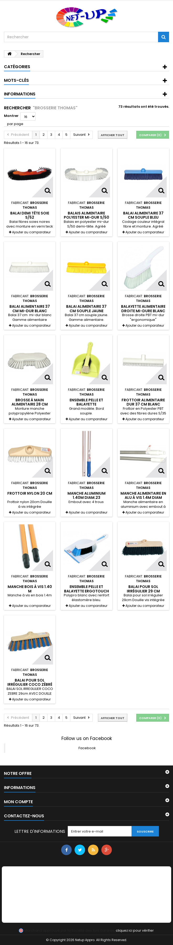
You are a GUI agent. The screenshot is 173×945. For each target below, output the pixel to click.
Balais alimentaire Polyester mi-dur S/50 (86, 215)
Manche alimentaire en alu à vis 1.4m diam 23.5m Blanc (143, 498)
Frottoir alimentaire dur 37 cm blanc (143, 402)
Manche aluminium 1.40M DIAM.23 (86, 495)
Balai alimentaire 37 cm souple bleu (143, 215)
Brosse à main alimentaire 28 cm (30, 402)
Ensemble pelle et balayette (86, 402)
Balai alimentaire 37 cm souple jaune (86, 308)
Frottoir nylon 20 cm (29, 493)
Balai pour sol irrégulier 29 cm (143, 588)
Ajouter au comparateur (31, 232)
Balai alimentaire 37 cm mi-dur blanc (29, 308)
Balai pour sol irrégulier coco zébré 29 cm (29, 685)
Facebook (87, 748)
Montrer (11, 115)
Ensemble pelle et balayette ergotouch (86, 588)
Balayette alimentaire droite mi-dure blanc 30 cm (143, 311)
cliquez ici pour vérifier (135, 930)
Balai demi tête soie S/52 (29, 215)
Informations (19, 94)
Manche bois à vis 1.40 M (30, 588)
